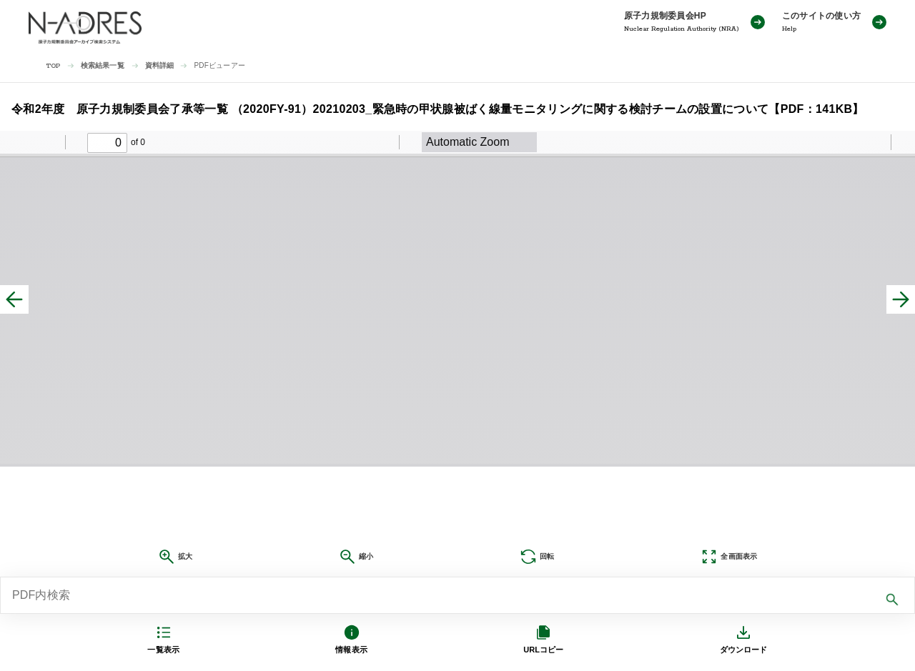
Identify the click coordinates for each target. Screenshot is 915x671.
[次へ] (900, 299)
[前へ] (14, 299)
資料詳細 (159, 65)
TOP (53, 66)
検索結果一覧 (102, 65)
